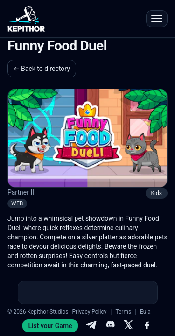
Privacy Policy (89, 311)
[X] (128, 325)
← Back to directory (42, 68)
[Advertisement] (88, 292)
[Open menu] (157, 18)
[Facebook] (147, 325)
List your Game (50, 325)
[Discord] (109, 325)
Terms (123, 311)
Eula (145, 311)
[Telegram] (91, 325)
